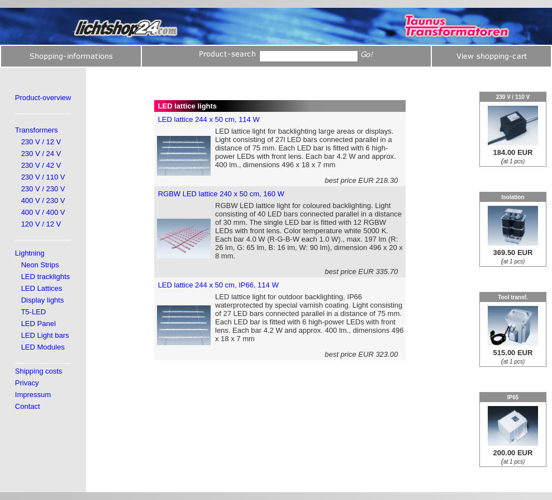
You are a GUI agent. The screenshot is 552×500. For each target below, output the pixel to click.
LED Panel (38, 323)
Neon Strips (40, 265)
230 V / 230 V (43, 189)
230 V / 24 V (41, 153)
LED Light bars (45, 335)
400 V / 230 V (43, 200)
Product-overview (43, 97)
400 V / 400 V (43, 212)
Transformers (36, 130)
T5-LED (33, 312)
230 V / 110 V (43, 177)
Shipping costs (39, 371)
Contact (27, 406)
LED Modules (43, 347)
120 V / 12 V (41, 224)
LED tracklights (45, 276)
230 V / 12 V (41, 142)
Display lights (42, 300)
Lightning (30, 253)
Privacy (27, 383)
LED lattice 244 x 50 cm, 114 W (209, 119)
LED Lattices (42, 288)
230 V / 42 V (41, 165)
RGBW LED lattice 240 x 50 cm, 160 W (221, 194)
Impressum (33, 394)
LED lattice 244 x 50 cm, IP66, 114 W (218, 285)
